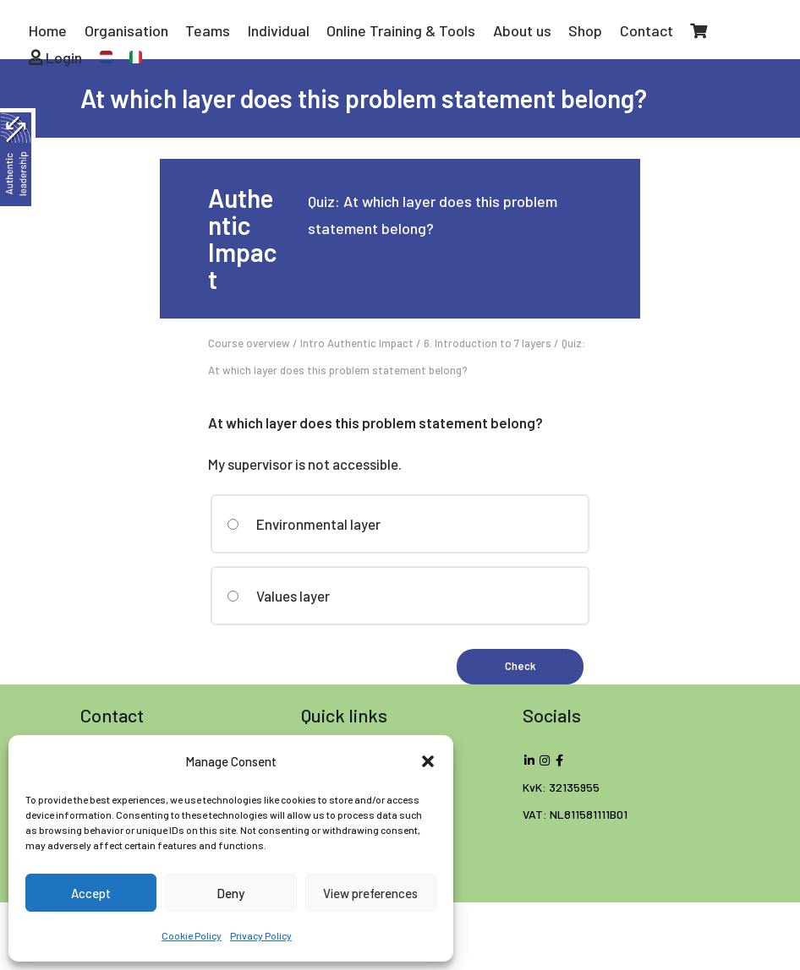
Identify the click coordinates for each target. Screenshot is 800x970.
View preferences (370, 893)
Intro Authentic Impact (357, 343)
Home (48, 30)
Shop (585, 30)
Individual (279, 30)
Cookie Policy (192, 935)
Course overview (249, 343)
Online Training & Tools (400, 30)
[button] (427, 761)
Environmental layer (304, 523)
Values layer (278, 595)
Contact (646, 30)
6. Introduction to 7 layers (487, 343)
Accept (91, 893)
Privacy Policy (261, 935)
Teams (207, 30)
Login (55, 57)
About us (522, 30)
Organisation (126, 30)
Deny (230, 893)
